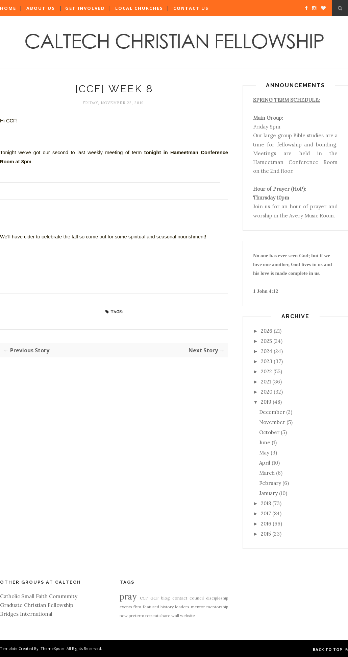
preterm (136, 615)
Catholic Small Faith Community (38, 596)
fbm (137, 606)
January (268, 493)
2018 (266, 503)
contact (179, 598)
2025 (266, 341)
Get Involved (85, 8)
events (126, 606)
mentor (198, 606)
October (269, 432)
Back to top (330, 649)
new (124, 615)
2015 (266, 534)
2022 (266, 371)
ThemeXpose (53, 648)
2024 (266, 351)
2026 (266, 331)
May (264, 452)
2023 (266, 361)
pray (128, 596)
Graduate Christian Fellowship (36, 605)
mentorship (217, 606)
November (272, 422)
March (267, 473)
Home (8, 8)
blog (165, 598)
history (167, 606)
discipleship (217, 598)
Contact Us (191, 8)
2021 (266, 381)
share (164, 615)
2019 (266, 402)
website (187, 615)
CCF (144, 598)
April (264, 463)
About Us (40, 8)
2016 (266, 523)
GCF (154, 598)
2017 (266, 513)
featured (151, 606)
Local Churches (139, 8)
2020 (266, 392)
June (264, 442)
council (197, 598)
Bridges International (26, 614)
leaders (182, 606)
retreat (151, 615)
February (270, 483)
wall (175, 615)
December (272, 412)
